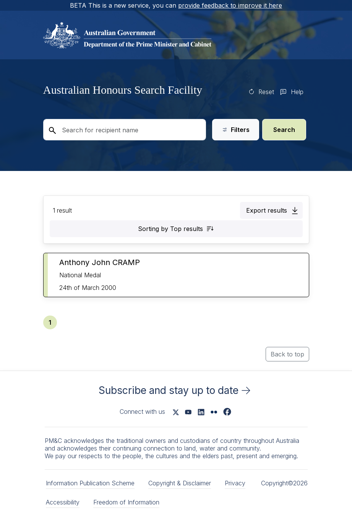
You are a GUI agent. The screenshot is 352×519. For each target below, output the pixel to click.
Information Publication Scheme (90, 483)
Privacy (235, 483)
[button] (271, 210)
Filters (236, 129)
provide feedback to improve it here (230, 5)
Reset (266, 92)
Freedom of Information (126, 502)
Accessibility (62, 502)
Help (297, 92)
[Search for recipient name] (124, 129)
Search (284, 129)
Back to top (287, 354)
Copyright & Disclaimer (179, 483)
